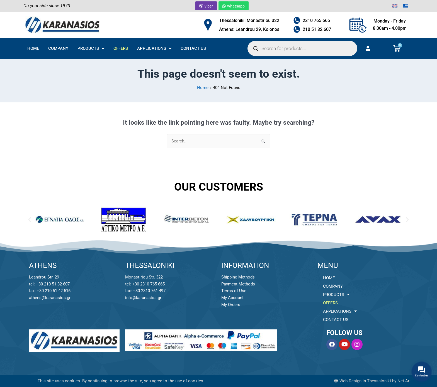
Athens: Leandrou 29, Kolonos (249, 29)
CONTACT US (193, 48)
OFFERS (120, 48)
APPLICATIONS (154, 48)
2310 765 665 (316, 20)
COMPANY (58, 48)
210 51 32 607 (317, 29)
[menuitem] (395, 5)
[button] (29, 219)
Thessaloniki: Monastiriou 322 (249, 20)
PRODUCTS (90, 48)
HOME (33, 48)
